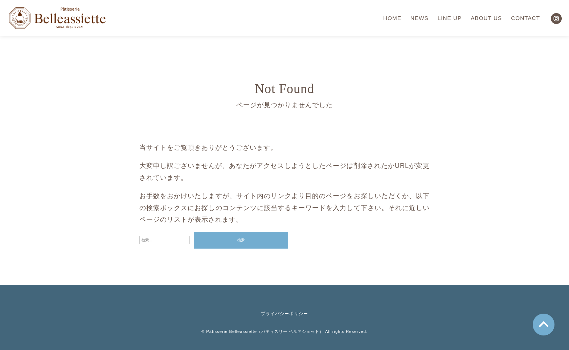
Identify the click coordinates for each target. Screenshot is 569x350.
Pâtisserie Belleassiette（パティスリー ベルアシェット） (265, 331)
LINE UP (450, 18)
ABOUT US (486, 18)
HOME (392, 18)
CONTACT (525, 18)
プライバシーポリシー (284, 313)
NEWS (419, 18)
